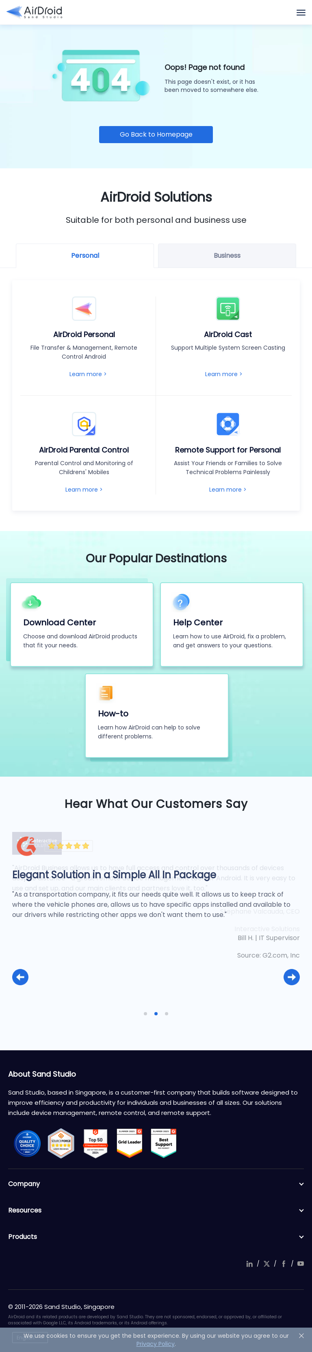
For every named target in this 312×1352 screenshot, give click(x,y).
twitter (266, 1264)
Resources (156, 1210)
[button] (20, 977)
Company (156, 1184)
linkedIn (249, 1264)
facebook (283, 1264)
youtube (300, 1264)
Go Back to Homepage (156, 134)
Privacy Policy (155, 1344)
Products (156, 1237)
